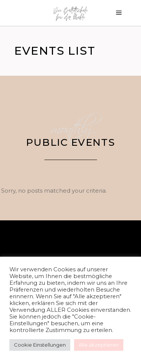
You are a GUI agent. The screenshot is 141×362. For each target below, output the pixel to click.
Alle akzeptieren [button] (99, 345)
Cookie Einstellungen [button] (40, 345)
